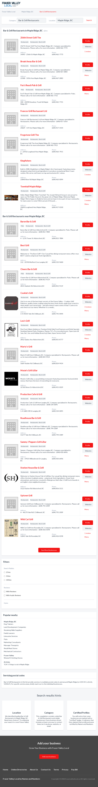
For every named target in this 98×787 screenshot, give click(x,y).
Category (12, 20)
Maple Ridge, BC (27, 12)
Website (88, 47)
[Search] (88, 20)
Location (52, 20)
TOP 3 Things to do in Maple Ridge (16, 664)
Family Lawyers (9, 633)
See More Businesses (49, 550)
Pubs (6, 639)
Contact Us (46, 769)
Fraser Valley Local (8, 12)
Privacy (65, 769)
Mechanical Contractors (12, 651)
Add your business (49, 757)
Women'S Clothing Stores (13, 658)
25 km (8, 572)
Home (5, 769)
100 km (8, 580)
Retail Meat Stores (10, 648)
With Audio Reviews (13, 595)
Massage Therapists (11, 645)
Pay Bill (74, 769)
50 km (8, 576)
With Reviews (11, 591)
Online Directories (19, 769)
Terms (56, 769)
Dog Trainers (8, 624)
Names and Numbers (31, 779)
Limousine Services (11, 636)
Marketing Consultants (12, 642)
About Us (34, 769)
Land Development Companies (15, 627)
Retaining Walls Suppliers (13, 630)
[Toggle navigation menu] (95, 4)
